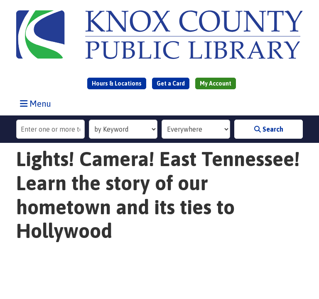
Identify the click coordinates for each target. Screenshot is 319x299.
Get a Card (171, 83)
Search (268, 129)
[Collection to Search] (196, 129)
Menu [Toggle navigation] (37, 103)
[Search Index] (123, 129)
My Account (215, 83)
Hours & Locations (117, 83)
